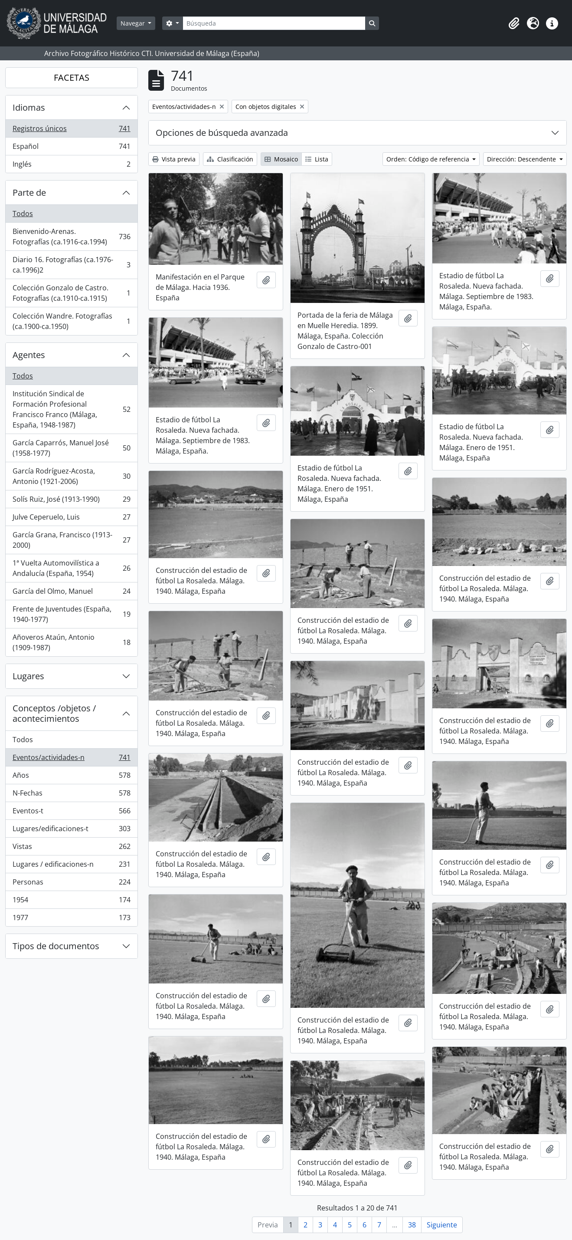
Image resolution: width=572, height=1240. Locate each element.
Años (71, 777)
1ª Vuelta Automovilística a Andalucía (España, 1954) (71, 568)
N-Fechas (71, 795)
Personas (71, 884)
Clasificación (230, 159)
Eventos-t (71, 813)
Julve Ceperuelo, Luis (71, 519)
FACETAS (71, 77)
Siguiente (442, 1225)
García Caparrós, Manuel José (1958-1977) (71, 448)
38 (412, 1225)
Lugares (28, 676)
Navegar (134, 23)
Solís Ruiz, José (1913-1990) (71, 501)
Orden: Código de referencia (428, 159)
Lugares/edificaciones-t (71, 830)
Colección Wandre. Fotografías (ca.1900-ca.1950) (71, 321)
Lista (316, 159)
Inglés (71, 166)
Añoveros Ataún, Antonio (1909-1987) (71, 642)
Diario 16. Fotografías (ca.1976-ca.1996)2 (71, 265)
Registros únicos (71, 130)
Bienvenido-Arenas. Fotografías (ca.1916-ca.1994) (71, 237)
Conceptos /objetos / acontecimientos (54, 713)
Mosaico (281, 159)
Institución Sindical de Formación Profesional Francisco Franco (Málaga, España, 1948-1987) (71, 409)
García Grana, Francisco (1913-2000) (71, 540)
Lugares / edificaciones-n (71, 866)
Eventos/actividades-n (71, 759)
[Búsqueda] (274, 23)
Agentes (29, 355)
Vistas (71, 848)
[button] (513, 23)
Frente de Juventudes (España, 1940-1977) (71, 614)
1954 (71, 902)
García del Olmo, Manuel (71, 593)
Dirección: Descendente (522, 159)
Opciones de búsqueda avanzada (222, 132)
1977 (71, 919)
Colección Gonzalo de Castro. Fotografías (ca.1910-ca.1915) (71, 293)
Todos (23, 213)
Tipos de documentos (56, 946)
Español (71, 148)
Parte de (29, 192)
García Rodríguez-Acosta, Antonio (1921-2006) (71, 476)
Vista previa (174, 159)
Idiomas (29, 107)
